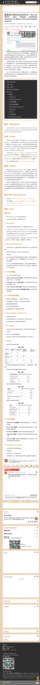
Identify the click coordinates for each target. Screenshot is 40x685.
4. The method (12, 109)
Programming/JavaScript (8, 674)
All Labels (8, 671)
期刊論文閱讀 (14, 23)
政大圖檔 (24, 673)
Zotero (34, 676)
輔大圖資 (10, 673)
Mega (25, 198)
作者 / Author (10, 84)
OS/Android (9, 678)
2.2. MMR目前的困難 (13, 104)
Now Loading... (21, 579)
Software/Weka (30, 678)
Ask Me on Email (20, 497)
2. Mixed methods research (15, 99)
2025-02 (36, 533)
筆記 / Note (9, 91)
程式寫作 (13, 676)
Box (28, 198)
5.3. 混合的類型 (12, 114)
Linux (29, 674)
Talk (38, 674)
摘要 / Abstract (10, 86)
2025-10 (36, 530)
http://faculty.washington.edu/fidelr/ (27, 161)
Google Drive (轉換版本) (30, 201)
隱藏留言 (17, 469)
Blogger (37, 673)
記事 (31, 674)
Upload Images (34, 495)
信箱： (8, 646)
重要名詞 (11, 94)
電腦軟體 (17, 673)
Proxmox (31, 676)
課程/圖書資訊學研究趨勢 (21, 23)
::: (3, 5)
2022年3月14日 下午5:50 (20, 472)
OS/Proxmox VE (7, 676)
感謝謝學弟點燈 (7, 530)
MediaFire (32, 198)
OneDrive (20, 198)
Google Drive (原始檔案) (19, 201)
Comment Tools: (7, 495)
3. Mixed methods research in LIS (16, 106)
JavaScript (24, 674)
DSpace (35, 674)
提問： (6, 648)
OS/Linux (21, 678)
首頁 (21, 501)
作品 (16, 674)
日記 (4, 673)
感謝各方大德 (6, 536)
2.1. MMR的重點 (12, 101)
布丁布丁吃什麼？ (11, 1)
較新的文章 (7, 501)
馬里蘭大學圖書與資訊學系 (26, 158)
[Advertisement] (20, 9)
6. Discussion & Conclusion (15, 116)
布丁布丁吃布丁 (12, 459)
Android (26, 676)
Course (25, 678)
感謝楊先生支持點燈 (8, 533)
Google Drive (14, 198)
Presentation (15, 678)
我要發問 (12, 469)
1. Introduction (12, 96)
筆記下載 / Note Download (13, 89)
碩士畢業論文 (20, 676)
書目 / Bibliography (11, 81)
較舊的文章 (35, 501)
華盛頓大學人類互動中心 (18, 152)
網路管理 (19, 674)
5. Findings (11, 111)
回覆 (9, 477)
